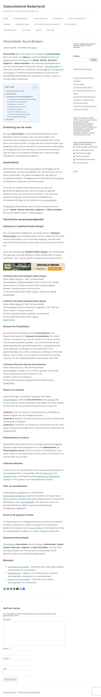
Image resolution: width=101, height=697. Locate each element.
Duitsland (89, 123)
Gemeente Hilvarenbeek (18, 117)
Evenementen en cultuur (18, 107)
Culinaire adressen (16, 109)
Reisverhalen (70, 24)
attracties (11, 255)
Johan (34, 47)
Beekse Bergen (14, 573)
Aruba (81, 119)
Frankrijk (77, 125)
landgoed (51, 399)
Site (4, 668)
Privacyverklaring (9, 692)
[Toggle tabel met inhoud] (33, 87)
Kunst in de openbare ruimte (20, 114)
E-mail (6, 658)
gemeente (7, 60)
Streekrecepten (9, 30)
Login (75, 171)
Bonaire (93, 119)
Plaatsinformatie (20, 19)
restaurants (48, 473)
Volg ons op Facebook (82, 69)
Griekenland (86, 125)
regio (57, 69)
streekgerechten (10, 476)
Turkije (92, 132)
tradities (39, 212)
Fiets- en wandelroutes (18, 112)
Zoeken (76, 56)
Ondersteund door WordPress (29, 692)
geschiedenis (35, 169)
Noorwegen (78, 129)
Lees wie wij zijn (82, 162)
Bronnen (9, 119)
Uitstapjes (26, 30)
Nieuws (39, 30)
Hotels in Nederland (77, 19)
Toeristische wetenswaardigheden (19, 96)
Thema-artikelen (40, 19)
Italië (84, 127)
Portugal (77, 130)
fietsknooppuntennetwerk (14, 496)
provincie (42, 54)
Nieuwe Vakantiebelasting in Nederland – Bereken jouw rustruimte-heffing (84, 99)
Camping (6, 24)
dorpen (25, 60)
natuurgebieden (52, 66)
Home (5, 19)
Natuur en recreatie (16, 104)
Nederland (92, 127)
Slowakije (77, 132)
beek (33, 143)
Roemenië (85, 130)
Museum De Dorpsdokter (18, 102)
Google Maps (9, 295)
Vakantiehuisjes (22, 24)
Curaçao (85, 121)
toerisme (18, 197)
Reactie (7, 619)
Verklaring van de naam (15, 91)
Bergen (13, 236)
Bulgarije (77, 121)
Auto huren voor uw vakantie (47, 24)
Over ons (50, 30)
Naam (6, 648)
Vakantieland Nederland (24, 6)
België (87, 119)
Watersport (58, 19)
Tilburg (25, 57)
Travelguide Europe (81, 134)
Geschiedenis (11, 94)
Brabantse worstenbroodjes (47, 476)
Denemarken (79, 123)
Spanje (85, 132)
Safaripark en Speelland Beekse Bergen (23, 99)
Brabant (10, 72)
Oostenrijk (88, 129)
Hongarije (77, 127)
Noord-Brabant (53, 54)
